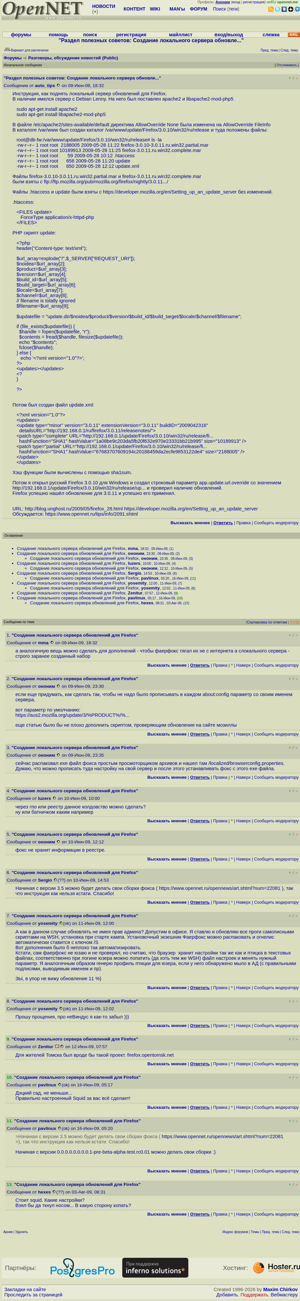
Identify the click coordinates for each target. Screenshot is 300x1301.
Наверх (243, 665)
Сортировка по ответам (267, 622)
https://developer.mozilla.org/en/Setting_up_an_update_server (170, 192)
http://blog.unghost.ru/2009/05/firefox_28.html (74, 508)
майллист (181, 34)
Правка (243, 522)
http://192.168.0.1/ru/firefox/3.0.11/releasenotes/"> (102, 430)
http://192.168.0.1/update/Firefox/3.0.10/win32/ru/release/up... (79, 488)
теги (233, 9)
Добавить (227, 1294)
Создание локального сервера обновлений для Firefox (71, 548)
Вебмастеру (284, 1294)
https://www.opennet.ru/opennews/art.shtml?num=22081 (220, 888)
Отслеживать (287, 65)
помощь (58, 34)
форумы (21, 34)
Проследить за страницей (33, 1294)
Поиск (219, 9)
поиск (90, 34)
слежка (271, 34)
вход (236, 2)
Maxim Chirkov (280, 1289)
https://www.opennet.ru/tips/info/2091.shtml (91, 514)
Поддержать (254, 1294)
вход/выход (228, 34)
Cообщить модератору (276, 522)
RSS (294, 622)
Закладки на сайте (25, 1289)
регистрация (254, 2)
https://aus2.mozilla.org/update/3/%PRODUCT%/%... (73, 715)
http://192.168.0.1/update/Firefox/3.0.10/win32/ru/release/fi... (149, 436)
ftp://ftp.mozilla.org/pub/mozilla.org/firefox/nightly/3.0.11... (105, 181)
